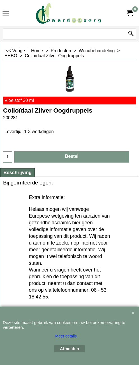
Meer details (66, 336)
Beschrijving (17, 172)
